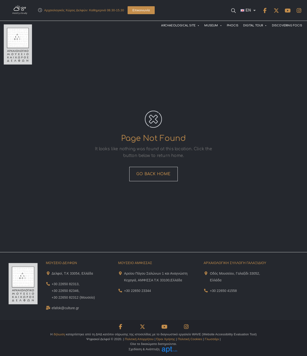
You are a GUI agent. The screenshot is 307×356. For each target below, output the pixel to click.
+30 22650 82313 (65, 284)
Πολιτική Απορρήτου (139, 339)
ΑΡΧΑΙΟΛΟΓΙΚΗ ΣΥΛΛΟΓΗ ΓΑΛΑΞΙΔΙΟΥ (235, 263)
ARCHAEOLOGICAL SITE (180, 25)
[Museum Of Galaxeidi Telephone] (206, 290)
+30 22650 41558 (223, 291)
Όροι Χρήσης (165, 339)
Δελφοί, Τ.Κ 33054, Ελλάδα (72, 273)
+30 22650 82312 (65, 297)
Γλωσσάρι (212, 339)
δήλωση (59, 334)
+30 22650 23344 (137, 291)
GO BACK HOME (153, 174)
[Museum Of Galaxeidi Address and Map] (206, 273)
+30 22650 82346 (65, 291)
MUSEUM (213, 25)
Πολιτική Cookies (190, 339)
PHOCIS (232, 25)
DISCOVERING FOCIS (287, 25)
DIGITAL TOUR (255, 25)
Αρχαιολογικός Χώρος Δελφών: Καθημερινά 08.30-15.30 (84, 10)
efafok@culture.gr (65, 308)
